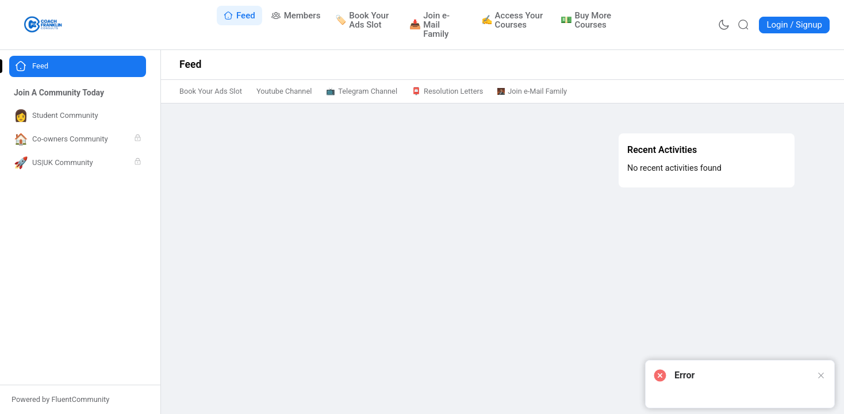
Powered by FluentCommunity (60, 399)
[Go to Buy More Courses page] (589, 20)
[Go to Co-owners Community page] (77, 139)
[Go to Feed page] (239, 15)
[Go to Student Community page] (77, 115)
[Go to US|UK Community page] (77, 163)
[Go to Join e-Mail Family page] (438, 25)
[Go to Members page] (296, 15)
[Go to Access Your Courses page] (514, 20)
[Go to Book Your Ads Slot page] (365, 20)
